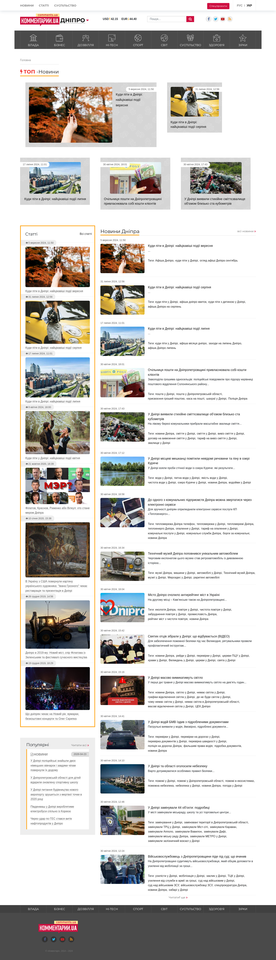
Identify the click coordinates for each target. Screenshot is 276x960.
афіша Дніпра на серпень (164, 306)
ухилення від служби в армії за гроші (172, 880)
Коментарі (54, 951)
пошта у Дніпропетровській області (199, 394)
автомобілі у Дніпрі (209, 572)
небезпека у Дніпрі (188, 785)
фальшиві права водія (198, 745)
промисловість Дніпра (202, 614)
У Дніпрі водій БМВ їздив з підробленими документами (188, 722)
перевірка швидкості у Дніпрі (207, 741)
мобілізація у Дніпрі (191, 875)
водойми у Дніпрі (240, 482)
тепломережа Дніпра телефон (175, 523)
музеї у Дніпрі (157, 577)
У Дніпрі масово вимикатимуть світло (175, 677)
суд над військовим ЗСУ (163, 885)
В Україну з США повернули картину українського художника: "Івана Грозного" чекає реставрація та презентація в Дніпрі (56, 586)
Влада (33, 40)
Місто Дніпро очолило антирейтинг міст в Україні (184, 595)
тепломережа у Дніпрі (211, 523)
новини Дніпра (164, 433)
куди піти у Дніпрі (186, 260)
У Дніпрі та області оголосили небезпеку (177, 766)
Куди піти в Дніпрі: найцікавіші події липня (55, 199)
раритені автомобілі (206, 577)
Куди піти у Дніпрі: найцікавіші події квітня (52, 458)
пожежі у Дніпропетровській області (200, 780)
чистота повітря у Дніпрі (215, 609)
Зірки (243, 40)
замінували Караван (223, 826)
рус (239, 5)
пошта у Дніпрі (164, 394)
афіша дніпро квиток (193, 301)
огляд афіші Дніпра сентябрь (219, 260)
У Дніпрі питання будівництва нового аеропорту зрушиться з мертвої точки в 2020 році (56, 794)
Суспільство (190, 40)
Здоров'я (216, 40)
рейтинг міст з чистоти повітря (167, 618)
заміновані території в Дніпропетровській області (216, 822)
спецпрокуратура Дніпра (230, 885)
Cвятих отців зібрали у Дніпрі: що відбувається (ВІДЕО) (189, 636)
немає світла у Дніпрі (210, 692)
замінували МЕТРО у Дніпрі (208, 836)
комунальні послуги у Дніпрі (166, 533)
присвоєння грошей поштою (166, 398)
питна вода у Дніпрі (186, 477)
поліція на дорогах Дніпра (165, 745)
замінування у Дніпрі (168, 822)
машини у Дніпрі (184, 572)
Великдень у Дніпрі (181, 660)
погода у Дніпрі (232, 785)
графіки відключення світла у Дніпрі (171, 697)
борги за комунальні (236, 533)
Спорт (138, 40)
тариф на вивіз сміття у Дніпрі (216, 438)
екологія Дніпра (165, 609)
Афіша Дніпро (164, 260)
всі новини (245, 231)
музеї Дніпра (163, 572)
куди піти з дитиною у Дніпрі (226, 301)
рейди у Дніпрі (185, 655)
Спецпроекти (218, 6)
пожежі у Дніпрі (165, 780)
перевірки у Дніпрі (208, 655)
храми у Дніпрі (157, 660)
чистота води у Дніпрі (162, 482)
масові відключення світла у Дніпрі (170, 706)
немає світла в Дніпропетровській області (212, 701)
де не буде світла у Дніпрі (213, 697)
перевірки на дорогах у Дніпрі (200, 736)
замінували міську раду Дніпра (168, 836)
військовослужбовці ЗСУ (196, 885)
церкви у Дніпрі (205, 660)
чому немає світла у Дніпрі (165, 701)
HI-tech (112, 40)
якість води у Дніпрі (214, 477)
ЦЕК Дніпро (203, 706)
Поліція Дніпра (237, 398)
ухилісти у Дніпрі (166, 875)
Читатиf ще (177, 897)
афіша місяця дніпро (193, 343)
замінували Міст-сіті (195, 826)
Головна (25, 60)
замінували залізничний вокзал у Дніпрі (174, 840)
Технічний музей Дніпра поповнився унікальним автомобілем (193, 553)
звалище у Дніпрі (159, 442)
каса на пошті (195, 398)
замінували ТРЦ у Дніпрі (164, 826)
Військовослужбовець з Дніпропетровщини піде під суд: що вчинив (197, 856)
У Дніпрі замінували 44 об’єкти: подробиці (178, 807)
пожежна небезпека (161, 785)
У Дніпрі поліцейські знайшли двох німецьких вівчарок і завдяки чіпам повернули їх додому (53, 765)
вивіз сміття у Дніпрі (231, 433)
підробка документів (227, 745)
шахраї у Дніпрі (216, 398)
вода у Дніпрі (163, 477)
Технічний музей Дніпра (239, 572)
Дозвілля (85, 40)
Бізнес (59, 40)
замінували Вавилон (188, 831)
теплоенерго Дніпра (161, 528)
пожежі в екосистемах (239, 780)
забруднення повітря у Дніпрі (167, 614)
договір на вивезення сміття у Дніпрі (171, 438)
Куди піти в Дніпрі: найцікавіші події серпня (179, 287)
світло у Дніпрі (185, 692)
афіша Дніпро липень (162, 347)
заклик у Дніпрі (216, 875)
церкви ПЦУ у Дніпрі (235, 655)
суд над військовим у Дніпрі (216, 880)
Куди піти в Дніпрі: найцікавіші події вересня (133, 99)
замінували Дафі (215, 831)
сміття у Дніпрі (185, 433)
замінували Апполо (160, 831)
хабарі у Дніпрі (178, 889)
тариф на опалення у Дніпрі (219, 528)
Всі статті (86, 233)
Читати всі (79, 745)
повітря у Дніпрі (188, 609)
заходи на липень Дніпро (225, 343)
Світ (164, 40)
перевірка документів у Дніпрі (167, 741)
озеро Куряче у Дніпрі (192, 482)
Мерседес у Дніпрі (179, 577)
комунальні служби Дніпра (203, 533)
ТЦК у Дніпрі (236, 875)
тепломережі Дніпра (240, 523)
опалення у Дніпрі (187, 528)
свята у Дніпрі (226, 660)
